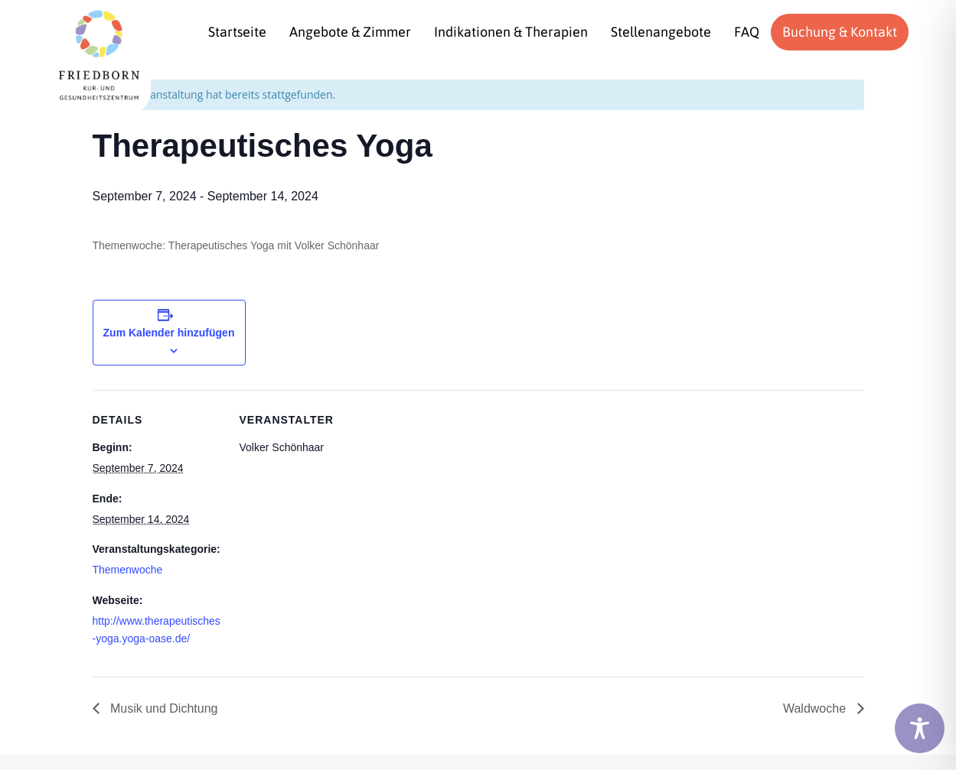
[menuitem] (237, 32)
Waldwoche (816, 708)
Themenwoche (128, 570)
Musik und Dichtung (162, 708)
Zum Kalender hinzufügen (169, 333)
